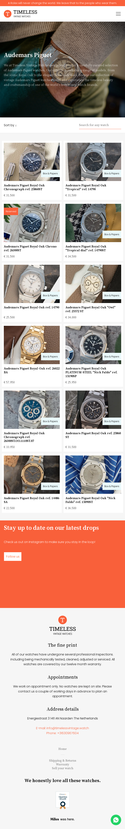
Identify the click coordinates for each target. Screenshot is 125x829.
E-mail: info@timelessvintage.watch (62, 728)
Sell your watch (62, 768)
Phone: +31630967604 (62, 733)
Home (62, 749)
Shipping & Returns (62, 761)
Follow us (12, 556)
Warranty (62, 764)
